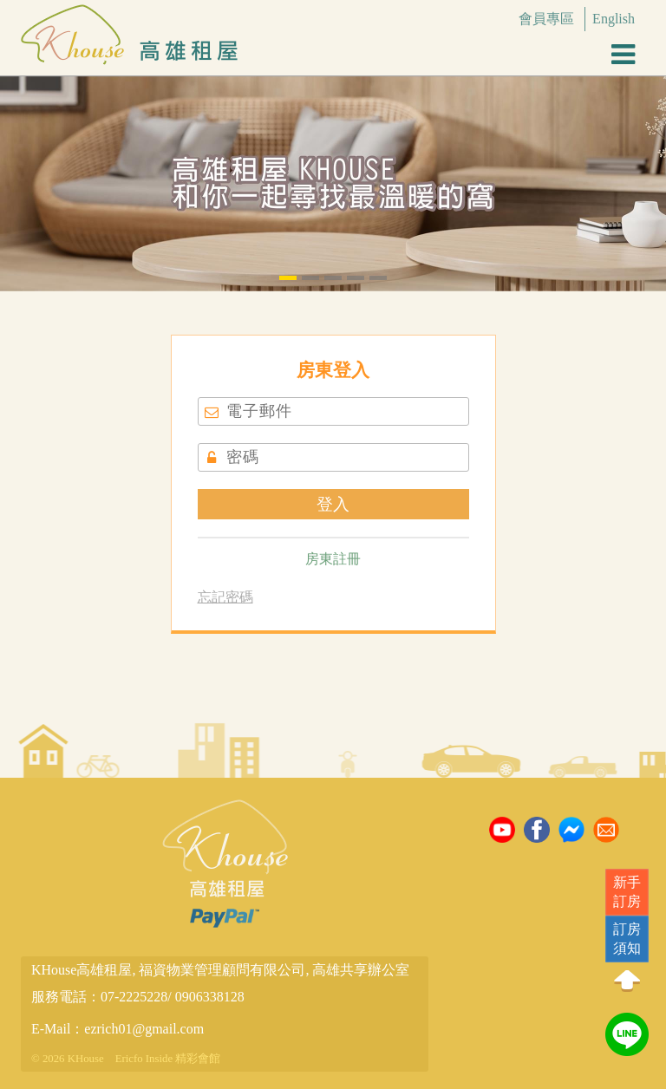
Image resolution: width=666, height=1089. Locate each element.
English (613, 18)
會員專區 (546, 18)
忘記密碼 (225, 597)
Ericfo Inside (144, 1059)
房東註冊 (333, 558)
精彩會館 (197, 1059)
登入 (333, 504)
